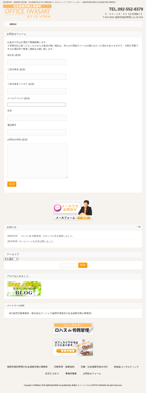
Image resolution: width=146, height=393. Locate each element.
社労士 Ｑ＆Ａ (52, 373)
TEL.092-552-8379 (126, 9)
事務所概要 (71, 373)
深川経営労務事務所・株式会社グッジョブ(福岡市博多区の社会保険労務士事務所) (50, 313)
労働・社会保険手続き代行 (94, 366)
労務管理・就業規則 (64, 366)
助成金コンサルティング (126, 366)
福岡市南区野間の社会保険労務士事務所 (27, 366)
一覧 (138, 227)
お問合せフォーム (92, 373)
